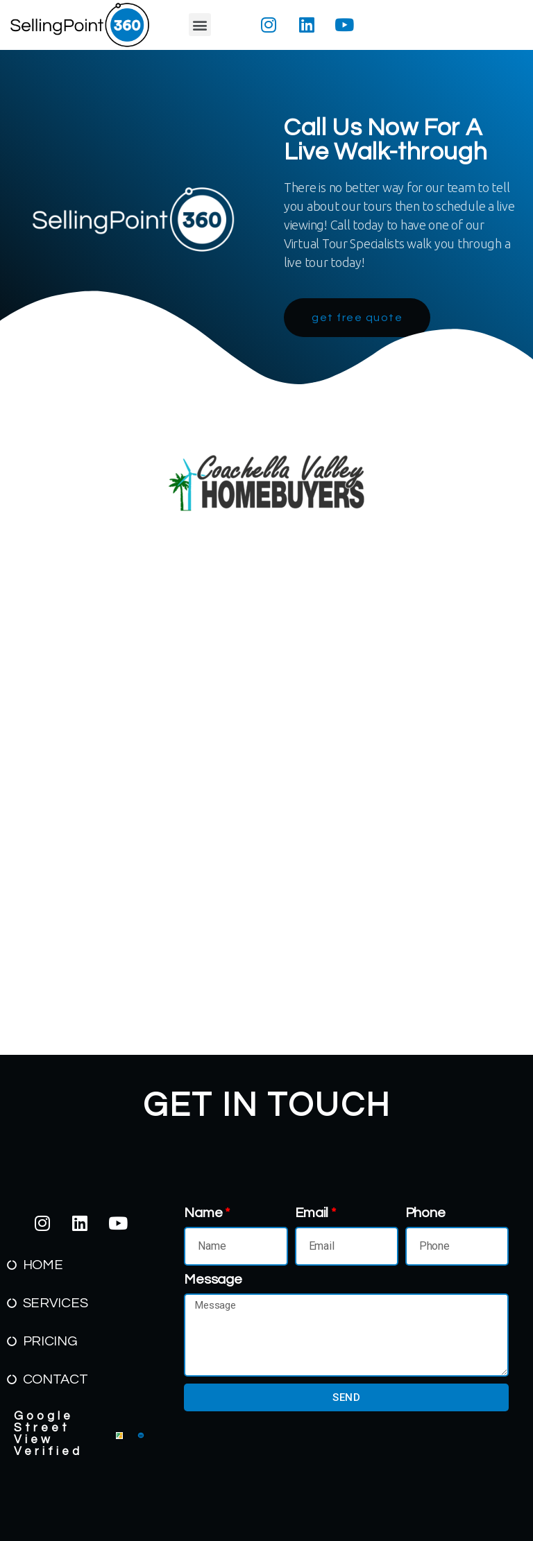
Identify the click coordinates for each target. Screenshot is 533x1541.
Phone (425, 1213)
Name (203, 1213)
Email (312, 1213)
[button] (200, 24)
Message (213, 1279)
